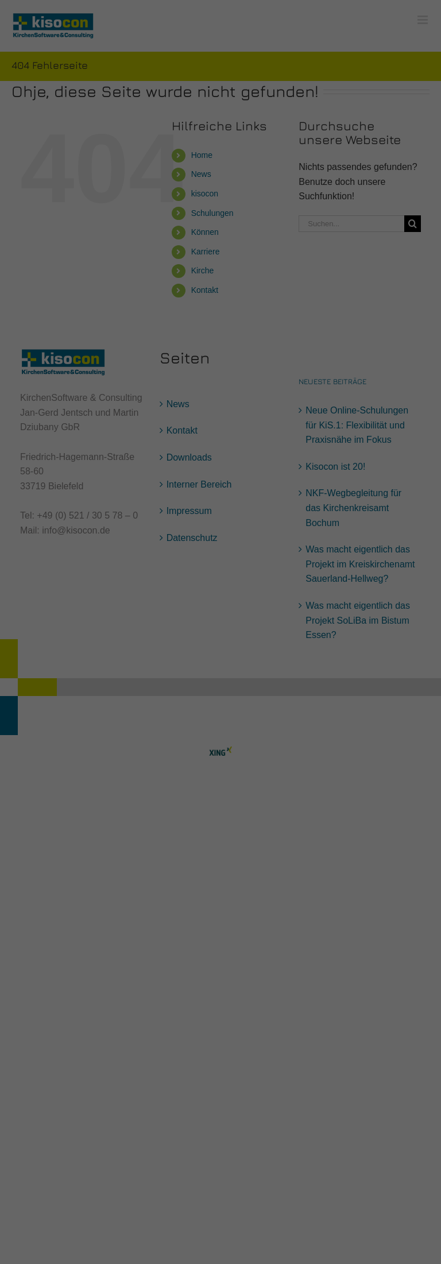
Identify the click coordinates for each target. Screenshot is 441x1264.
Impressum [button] (277, 279)
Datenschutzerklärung (148, 110)
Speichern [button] (220, 221)
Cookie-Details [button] (169, 279)
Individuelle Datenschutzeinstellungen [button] (221, 254)
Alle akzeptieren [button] (221, 187)
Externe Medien (326, 147)
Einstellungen (95, 121)
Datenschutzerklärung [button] (226, 279)
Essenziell (97, 147)
